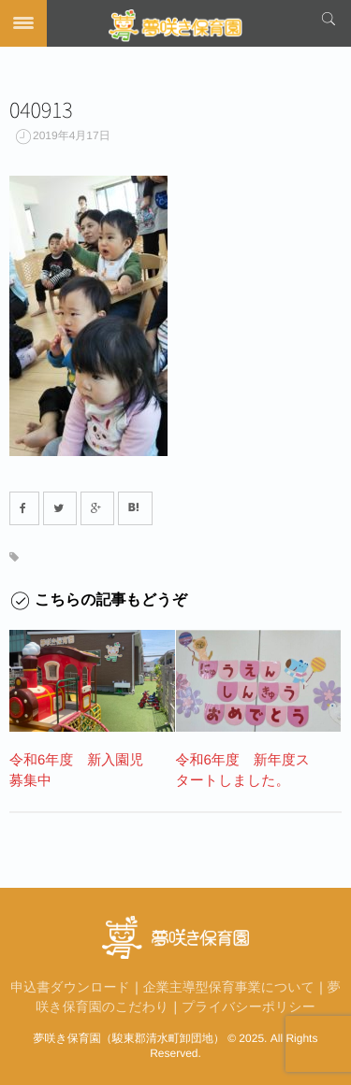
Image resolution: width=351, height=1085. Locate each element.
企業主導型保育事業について (228, 986)
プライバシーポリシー (248, 1006)
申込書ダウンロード (70, 986)
